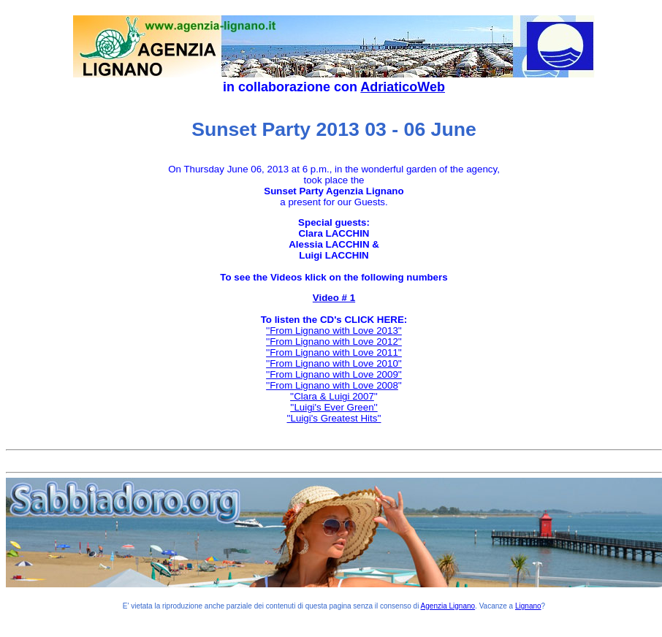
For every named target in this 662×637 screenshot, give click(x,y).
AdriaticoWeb (402, 87)
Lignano (528, 606)
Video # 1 (334, 297)
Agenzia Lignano (448, 606)
